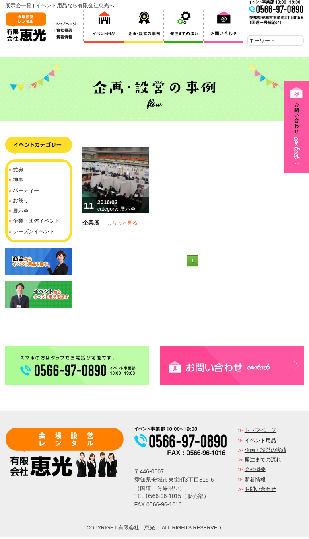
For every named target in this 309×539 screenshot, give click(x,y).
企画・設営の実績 (265, 452)
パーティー (26, 192)
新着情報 (255, 481)
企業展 (90, 224)
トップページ (260, 432)
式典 (18, 171)
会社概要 (255, 471)
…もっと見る (122, 224)
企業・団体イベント (36, 222)
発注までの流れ (263, 461)
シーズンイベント (34, 233)
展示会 (128, 210)
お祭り (21, 202)
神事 (18, 181)
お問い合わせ (260, 491)
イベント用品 (260, 442)
